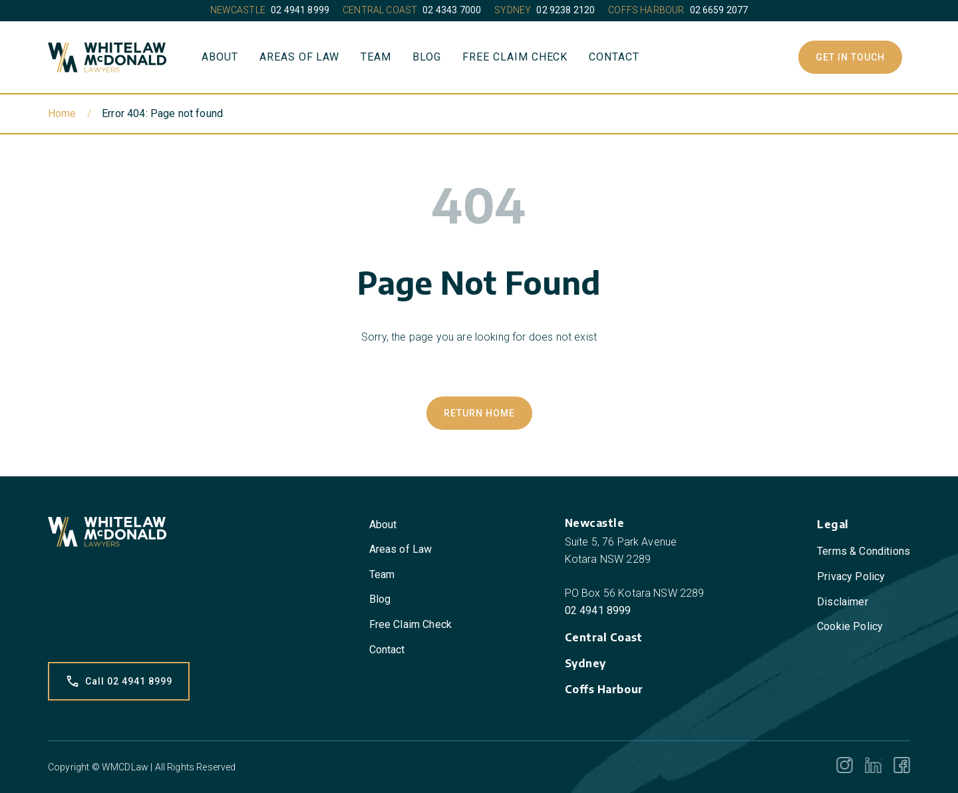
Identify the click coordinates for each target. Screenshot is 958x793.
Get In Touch (850, 57)
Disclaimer (842, 601)
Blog (426, 57)
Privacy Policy (851, 576)
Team (376, 57)
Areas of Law (299, 57)
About (220, 57)
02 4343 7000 (451, 10)
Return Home (479, 413)
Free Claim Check (514, 57)
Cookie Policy (850, 626)
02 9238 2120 (565, 10)
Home (62, 113)
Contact (614, 57)
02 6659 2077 (719, 10)
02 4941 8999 (300, 10)
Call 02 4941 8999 (118, 681)
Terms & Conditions (863, 551)
